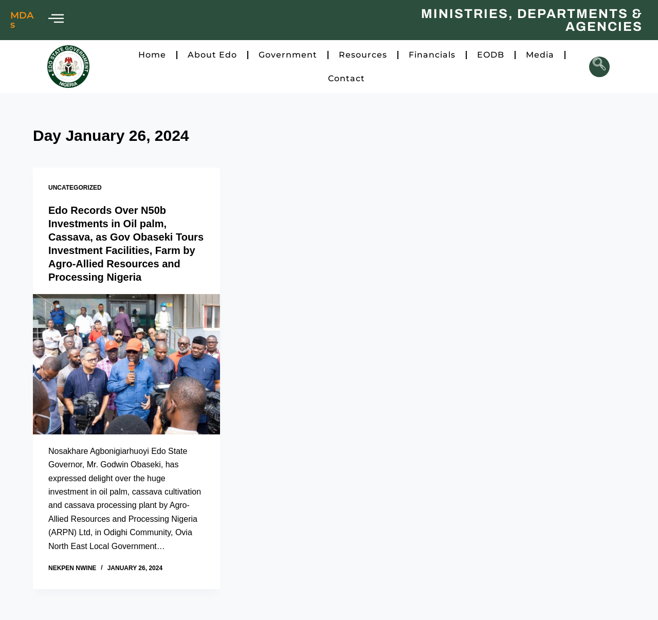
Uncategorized (75, 187)
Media (540, 55)
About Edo (212, 55)
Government (288, 55)
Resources (363, 55)
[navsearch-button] (599, 67)
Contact (346, 78)
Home (152, 55)
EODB (490, 55)
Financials (432, 55)
